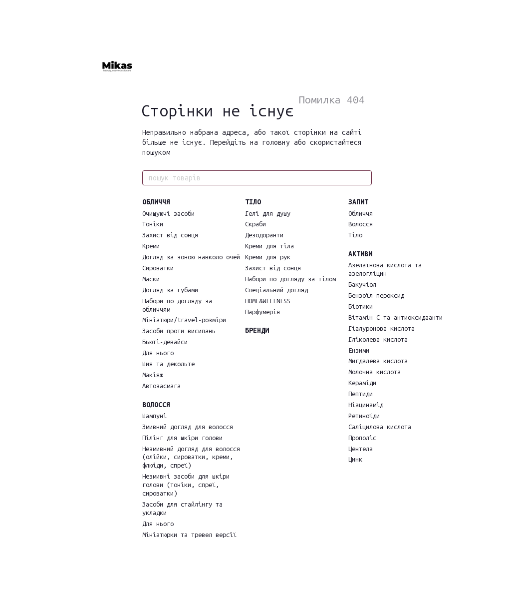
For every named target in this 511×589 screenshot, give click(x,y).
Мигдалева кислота (378, 361)
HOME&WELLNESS (267, 301)
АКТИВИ (360, 254)
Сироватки (158, 268)
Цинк (355, 459)
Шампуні (154, 416)
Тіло (355, 235)
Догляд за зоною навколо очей (191, 257)
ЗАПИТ (358, 202)
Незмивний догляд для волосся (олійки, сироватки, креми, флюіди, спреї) (191, 457)
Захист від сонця (170, 235)
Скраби (255, 224)
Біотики (360, 306)
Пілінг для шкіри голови (182, 438)
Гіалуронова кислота (381, 328)
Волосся (360, 224)
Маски (151, 279)
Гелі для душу (267, 213)
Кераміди (362, 383)
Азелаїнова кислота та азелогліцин (385, 269)
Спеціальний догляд (276, 290)
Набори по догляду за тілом (290, 279)
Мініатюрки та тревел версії (189, 535)
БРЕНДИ (257, 330)
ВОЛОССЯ (156, 405)
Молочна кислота (374, 372)
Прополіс (362, 438)
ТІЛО (253, 202)
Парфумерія (262, 312)
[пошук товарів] (364, 177)
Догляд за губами (170, 290)
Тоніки (152, 224)
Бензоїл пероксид (376, 295)
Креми (151, 246)
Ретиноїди (364, 416)
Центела (360, 449)
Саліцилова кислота (379, 427)
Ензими (358, 350)
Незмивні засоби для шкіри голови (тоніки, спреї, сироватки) (186, 485)
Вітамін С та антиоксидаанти (395, 317)
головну (276, 142)
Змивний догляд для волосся (187, 427)
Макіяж (152, 375)
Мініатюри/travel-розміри (184, 320)
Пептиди (360, 394)
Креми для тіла (269, 246)
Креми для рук (267, 257)
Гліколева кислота (378, 339)
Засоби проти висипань (179, 331)
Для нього (158, 353)
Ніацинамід (365, 405)
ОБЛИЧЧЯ (156, 202)
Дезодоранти (264, 235)
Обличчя (360, 213)
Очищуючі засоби (168, 213)
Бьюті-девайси (165, 342)
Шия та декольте (168, 364)
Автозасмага (161, 386)
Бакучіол (362, 284)
